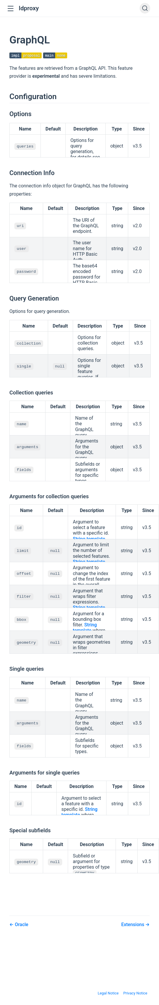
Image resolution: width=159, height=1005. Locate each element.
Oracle (20, 925)
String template (89, 539)
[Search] (145, 8)
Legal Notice (108, 993)
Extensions (133, 925)
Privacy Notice (135, 993)
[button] (10, 8)
